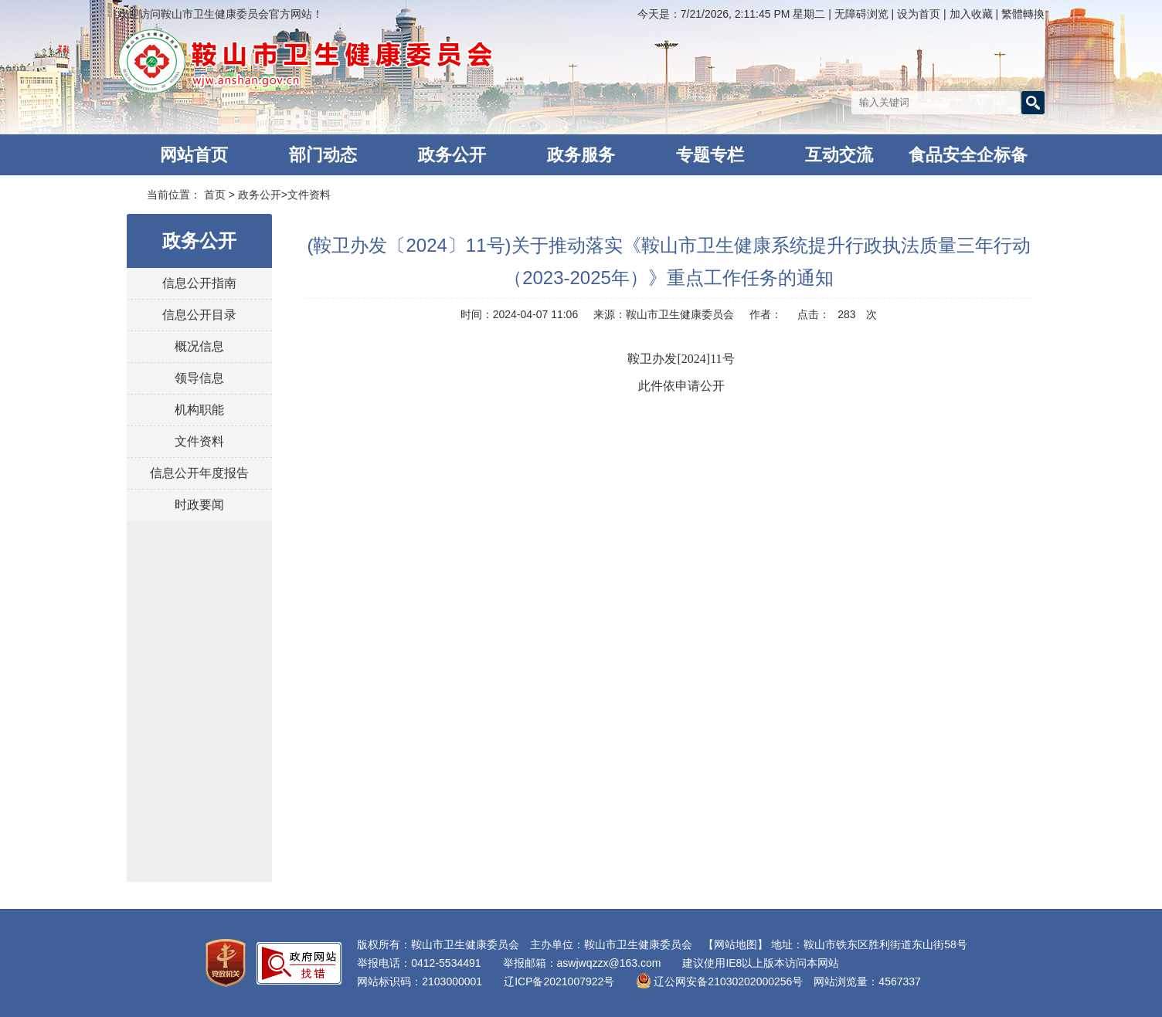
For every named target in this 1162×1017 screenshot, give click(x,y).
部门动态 (323, 154)
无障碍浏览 (861, 14)
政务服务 (581, 154)
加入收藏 (973, 14)
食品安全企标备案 (968, 160)
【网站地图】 (735, 944)
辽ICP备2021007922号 (559, 981)
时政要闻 (199, 504)
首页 (215, 194)
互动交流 (839, 154)
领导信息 (199, 378)
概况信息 (199, 346)
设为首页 (920, 14)
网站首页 (194, 154)
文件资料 (309, 194)
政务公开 (452, 154)
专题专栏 (710, 154)
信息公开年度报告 (199, 473)
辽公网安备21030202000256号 (719, 981)
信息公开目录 (199, 314)
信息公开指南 (199, 283)
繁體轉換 (1023, 14)
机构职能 (199, 409)
